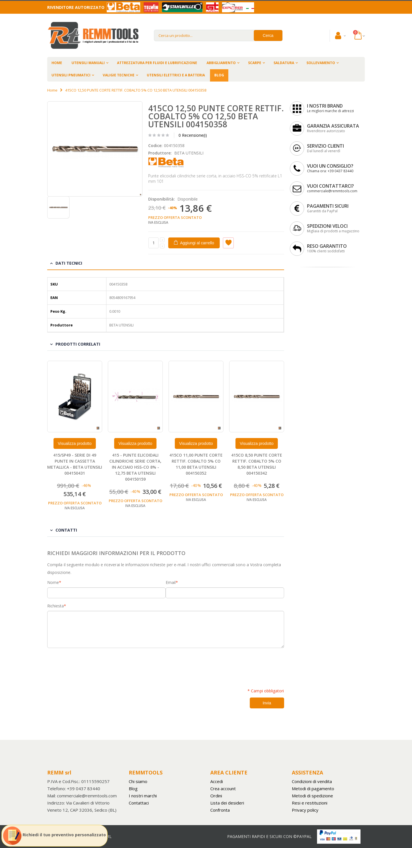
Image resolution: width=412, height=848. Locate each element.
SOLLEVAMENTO (320, 62)
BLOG (219, 75)
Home (52, 90)
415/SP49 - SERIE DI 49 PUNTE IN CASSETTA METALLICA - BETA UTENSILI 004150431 (74, 464)
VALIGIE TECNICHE (118, 75)
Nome (53, 582)
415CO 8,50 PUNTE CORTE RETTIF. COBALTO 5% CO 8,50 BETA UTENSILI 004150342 (256, 464)
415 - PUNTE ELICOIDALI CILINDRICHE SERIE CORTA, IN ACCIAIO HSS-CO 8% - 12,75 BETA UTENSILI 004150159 (135, 467)
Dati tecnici (69, 263)
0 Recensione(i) (193, 135)
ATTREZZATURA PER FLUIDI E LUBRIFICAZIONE (157, 62)
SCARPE (254, 62)
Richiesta (55, 606)
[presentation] (90, 665)
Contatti (66, 530)
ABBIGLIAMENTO (221, 62)
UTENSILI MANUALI (88, 62)
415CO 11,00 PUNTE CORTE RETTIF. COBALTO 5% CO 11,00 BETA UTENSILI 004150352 (196, 464)
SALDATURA (284, 62)
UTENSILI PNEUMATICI (71, 75)
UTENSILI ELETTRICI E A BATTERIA (176, 75)
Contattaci (139, 803)
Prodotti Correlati (78, 344)
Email (171, 582)
